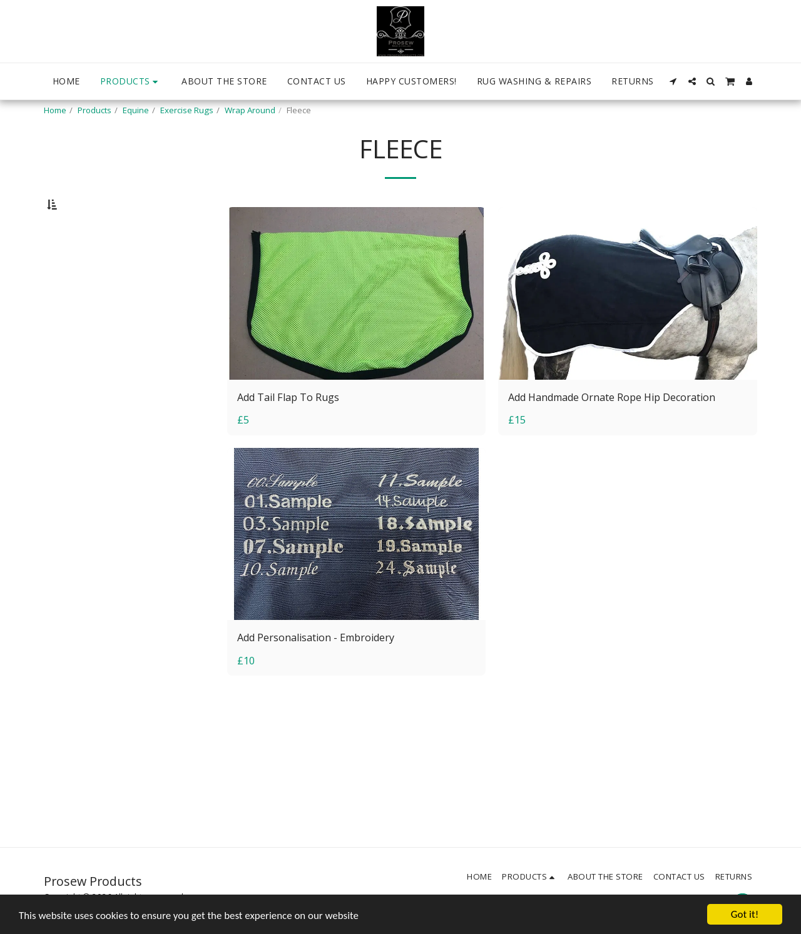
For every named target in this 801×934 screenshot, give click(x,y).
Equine (136, 110)
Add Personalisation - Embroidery (318, 670)
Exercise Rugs (186, 110)
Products (94, 110)
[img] (356, 326)
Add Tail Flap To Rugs (290, 429)
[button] (673, 81)
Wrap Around (250, 110)
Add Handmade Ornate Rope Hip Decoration (615, 429)
